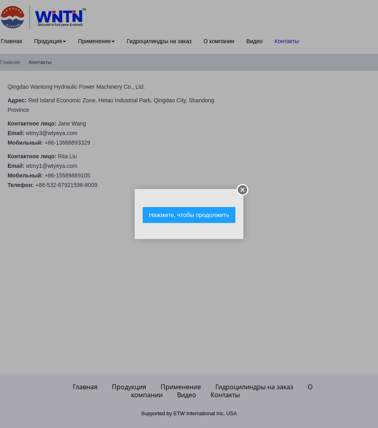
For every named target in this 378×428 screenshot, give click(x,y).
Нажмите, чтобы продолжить (189, 214)
